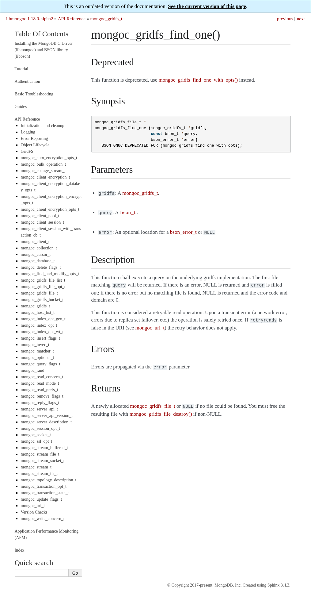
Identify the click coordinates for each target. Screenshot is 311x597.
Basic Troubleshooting (34, 94)
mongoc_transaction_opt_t (43, 486)
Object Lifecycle (35, 145)
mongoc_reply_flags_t (40, 402)
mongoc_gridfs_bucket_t (42, 299)
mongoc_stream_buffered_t (44, 447)
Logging (28, 132)
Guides (21, 106)
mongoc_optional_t (37, 357)
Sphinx (273, 585)
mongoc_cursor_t (36, 254)
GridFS (27, 151)
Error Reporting (34, 138)
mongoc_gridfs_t (106, 18)
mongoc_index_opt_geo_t (43, 319)
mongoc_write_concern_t (43, 518)
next (301, 18)
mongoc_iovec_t (35, 344)
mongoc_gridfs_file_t (39, 293)
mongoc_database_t (38, 261)
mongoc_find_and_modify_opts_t (50, 274)
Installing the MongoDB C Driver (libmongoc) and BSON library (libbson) (44, 50)
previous (285, 18)
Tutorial (21, 69)
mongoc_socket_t (36, 435)
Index (20, 550)
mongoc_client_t (35, 241)
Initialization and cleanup (42, 125)
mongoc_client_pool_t (40, 216)
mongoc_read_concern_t (42, 377)
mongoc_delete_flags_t (41, 267)
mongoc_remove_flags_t (42, 396)
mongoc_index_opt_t (39, 325)
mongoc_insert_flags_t (40, 338)
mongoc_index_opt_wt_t (42, 331)
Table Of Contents (42, 34)
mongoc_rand (32, 370)
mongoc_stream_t (36, 467)
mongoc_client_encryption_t (45, 177)
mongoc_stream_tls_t (39, 473)
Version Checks (34, 512)
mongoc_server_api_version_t (47, 415)
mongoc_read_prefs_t (39, 389)
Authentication (27, 81)
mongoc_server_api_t (39, 409)
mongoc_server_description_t (46, 422)
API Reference (71, 18)
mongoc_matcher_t (37, 351)
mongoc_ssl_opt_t (36, 441)
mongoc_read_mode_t (40, 383)
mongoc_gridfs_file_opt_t (43, 286)
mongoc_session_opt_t (40, 428)
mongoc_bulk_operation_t (43, 164)
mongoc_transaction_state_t (45, 493)
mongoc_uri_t (33, 505)
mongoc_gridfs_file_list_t (43, 280)
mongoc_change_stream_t (43, 170)
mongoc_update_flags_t (41, 499)
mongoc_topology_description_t (49, 480)
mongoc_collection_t (39, 248)
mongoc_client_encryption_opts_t (50, 209)
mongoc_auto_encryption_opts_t (49, 158)
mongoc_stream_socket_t (43, 460)
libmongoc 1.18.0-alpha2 (29, 18)
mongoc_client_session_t (42, 222)
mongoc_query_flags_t (40, 364)
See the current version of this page (207, 6)
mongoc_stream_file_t (40, 454)
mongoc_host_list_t (38, 312)
